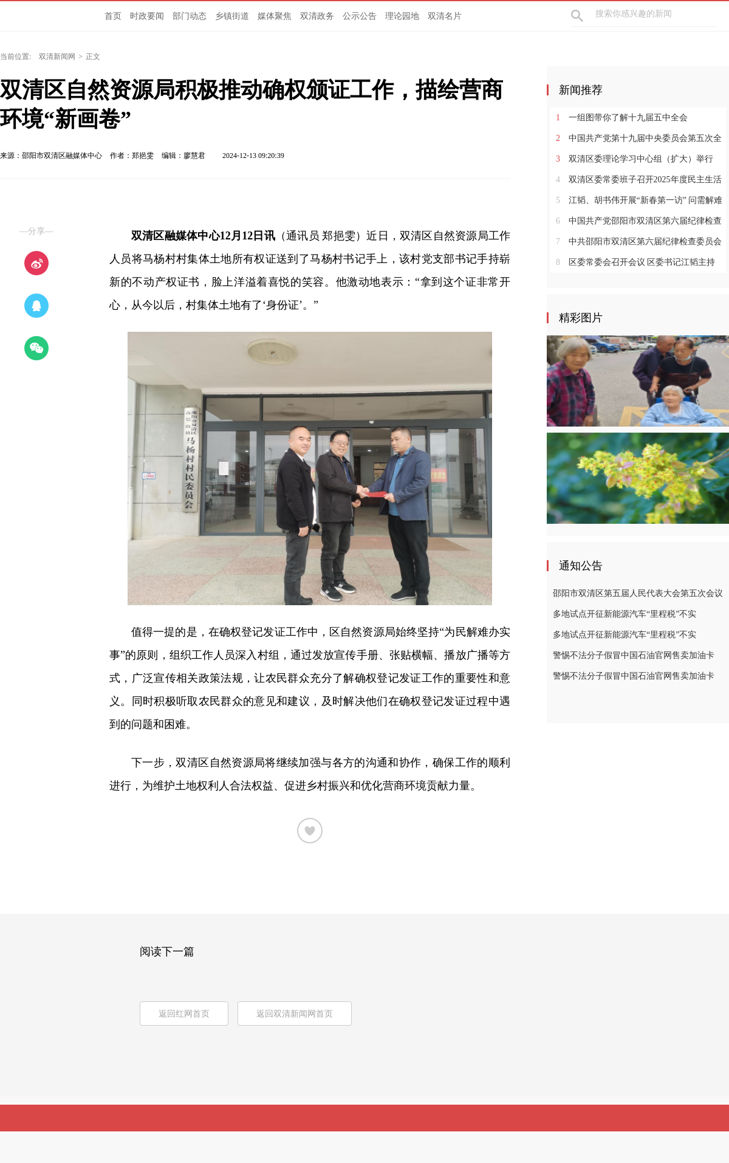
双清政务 (317, 16)
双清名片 (445, 16)
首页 (113, 16)
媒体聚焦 (275, 16)
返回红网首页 (184, 1013)
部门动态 (190, 16)
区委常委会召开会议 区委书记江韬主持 (635, 262)
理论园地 (402, 16)
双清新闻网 (57, 56)
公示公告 (360, 16)
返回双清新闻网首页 (294, 1013)
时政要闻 (147, 16)
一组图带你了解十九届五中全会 (622, 117)
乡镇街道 (232, 16)
